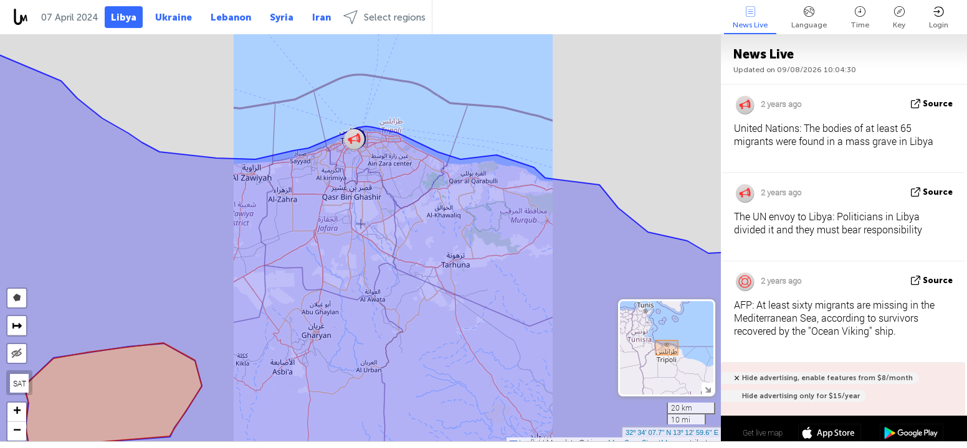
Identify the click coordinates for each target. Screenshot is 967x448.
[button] (354, 139)
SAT (19, 383)
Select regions (384, 17)
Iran (321, 17)
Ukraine (173, 17)
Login (938, 17)
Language (809, 17)
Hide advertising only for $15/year (801, 396)
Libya (123, 17)
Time (859, 17)
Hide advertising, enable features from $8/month (827, 378)
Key (899, 17)
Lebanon (231, 17)
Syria (281, 17)
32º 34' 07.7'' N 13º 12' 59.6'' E (672, 432)
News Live (750, 17)
